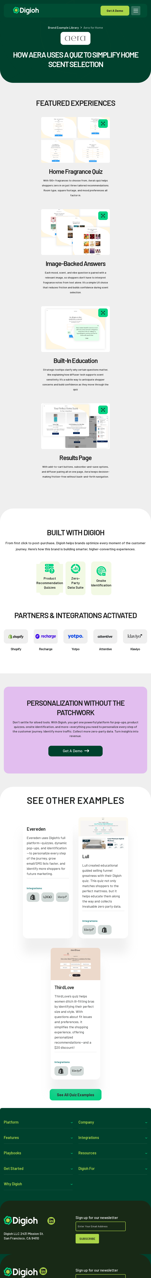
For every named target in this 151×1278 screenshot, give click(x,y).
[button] (136, 10)
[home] (55, 10)
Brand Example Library (63, 27)
